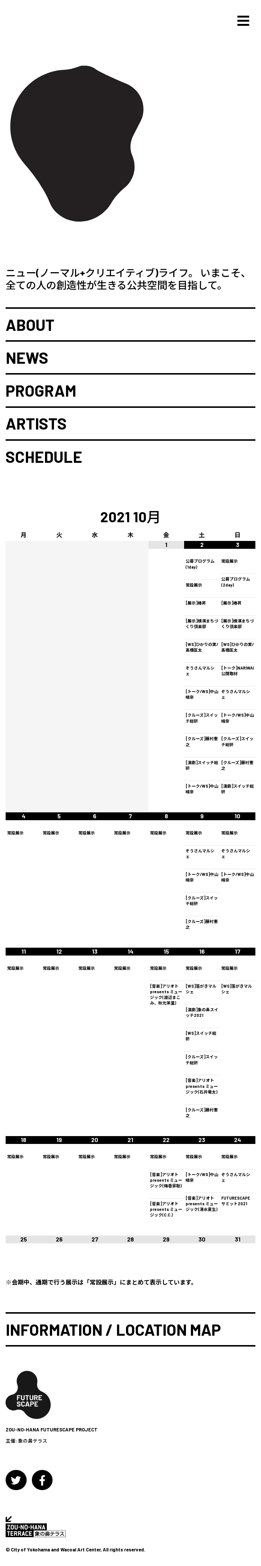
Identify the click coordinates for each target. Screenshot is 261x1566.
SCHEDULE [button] (44, 457)
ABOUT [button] (30, 325)
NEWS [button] (27, 358)
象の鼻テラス (32, 1441)
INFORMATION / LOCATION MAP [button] (113, 1330)
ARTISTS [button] (36, 423)
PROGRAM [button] (41, 391)
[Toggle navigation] (243, 21)
